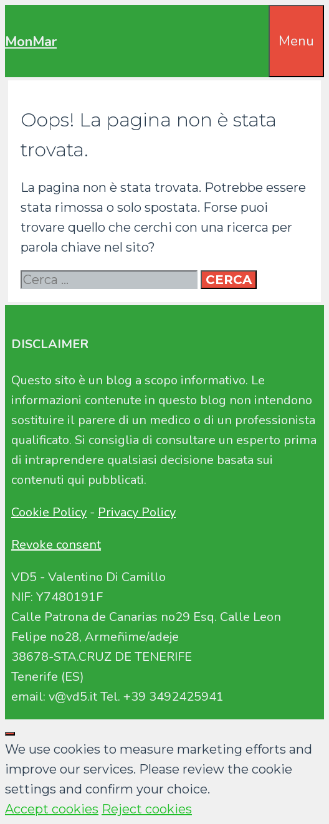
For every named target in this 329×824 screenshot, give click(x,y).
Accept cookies (51, 809)
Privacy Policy (137, 512)
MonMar (31, 41)
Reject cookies (147, 809)
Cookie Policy (49, 512)
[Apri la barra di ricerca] (260, 25)
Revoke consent (56, 544)
